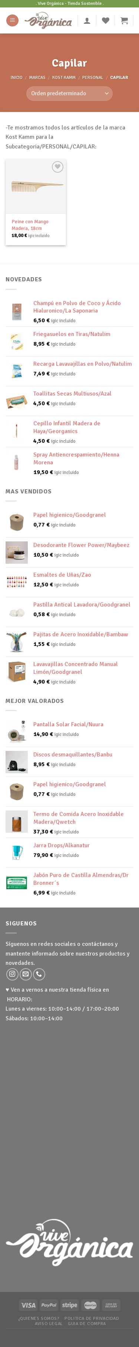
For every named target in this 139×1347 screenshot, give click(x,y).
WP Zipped (79, 1333)
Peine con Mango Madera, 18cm (30, 224)
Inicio (17, 77)
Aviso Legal (49, 1324)
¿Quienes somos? (39, 1318)
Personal (92, 77)
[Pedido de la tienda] (69, 93)
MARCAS (37, 77)
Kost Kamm (64, 77)
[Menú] (12, 21)
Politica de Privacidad (91, 1318)
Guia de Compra (87, 1324)
